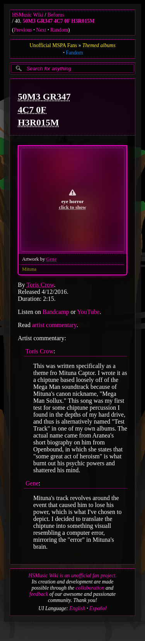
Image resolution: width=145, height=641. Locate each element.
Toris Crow (40, 284)
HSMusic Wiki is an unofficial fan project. (73, 575)
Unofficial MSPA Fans (53, 45)
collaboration (90, 588)
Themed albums (99, 45)
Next (41, 30)
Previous (23, 30)
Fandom (74, 53)
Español (98, 608)
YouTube (88, 312)
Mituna (29, 269)
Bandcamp (56, 312)
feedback (38, 594)
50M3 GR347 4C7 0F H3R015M (59, 21)
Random (59, 30)
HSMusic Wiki (27, 15)
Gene (51, 259)
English (77, 608)
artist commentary (54, 325)
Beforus (56, 15)
